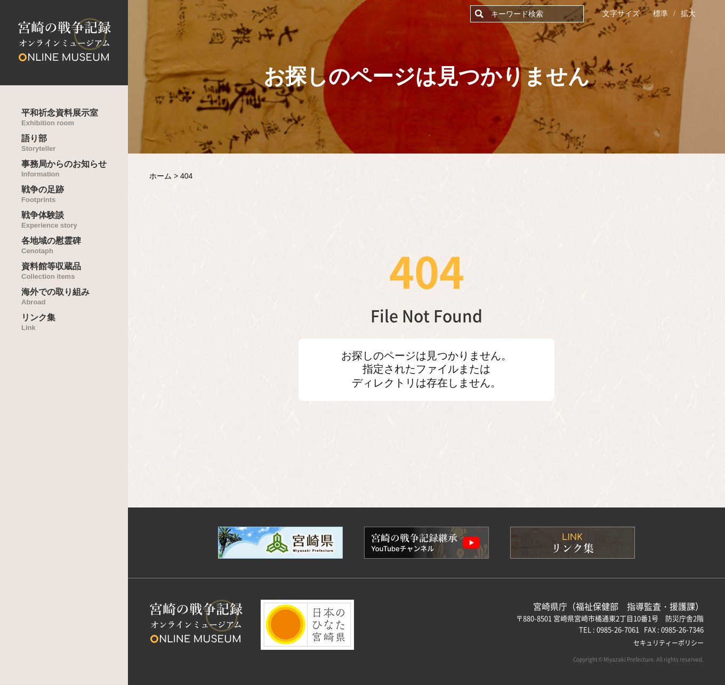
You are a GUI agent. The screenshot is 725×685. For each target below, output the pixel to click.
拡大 (688, 14)
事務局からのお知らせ (74, 168)
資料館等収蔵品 (74, 271)
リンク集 (74, 322)
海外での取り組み (74, 296)
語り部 (74, 143)
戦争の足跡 (74, 194)
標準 (660, 14)
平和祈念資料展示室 (74, 117)
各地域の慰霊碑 (74, 245)
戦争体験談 (74, 220)
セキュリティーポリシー (668, 642)
